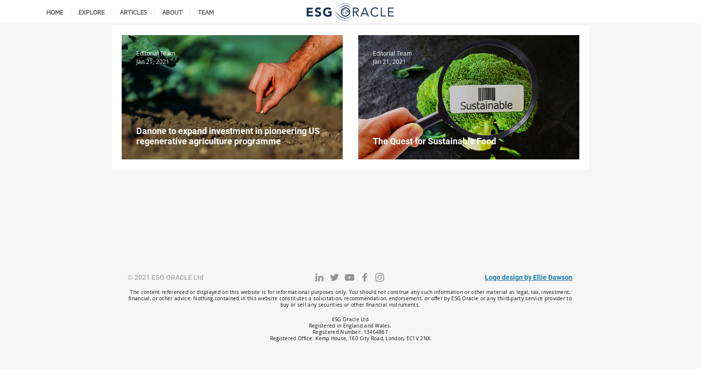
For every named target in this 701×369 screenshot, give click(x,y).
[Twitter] (334, 277)
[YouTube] (349, 277)
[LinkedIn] (319, 277)
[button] (91, 12)
